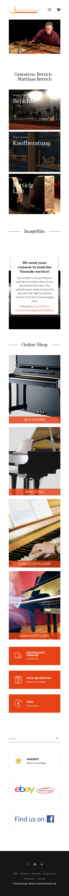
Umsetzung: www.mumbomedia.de (34, 883)
